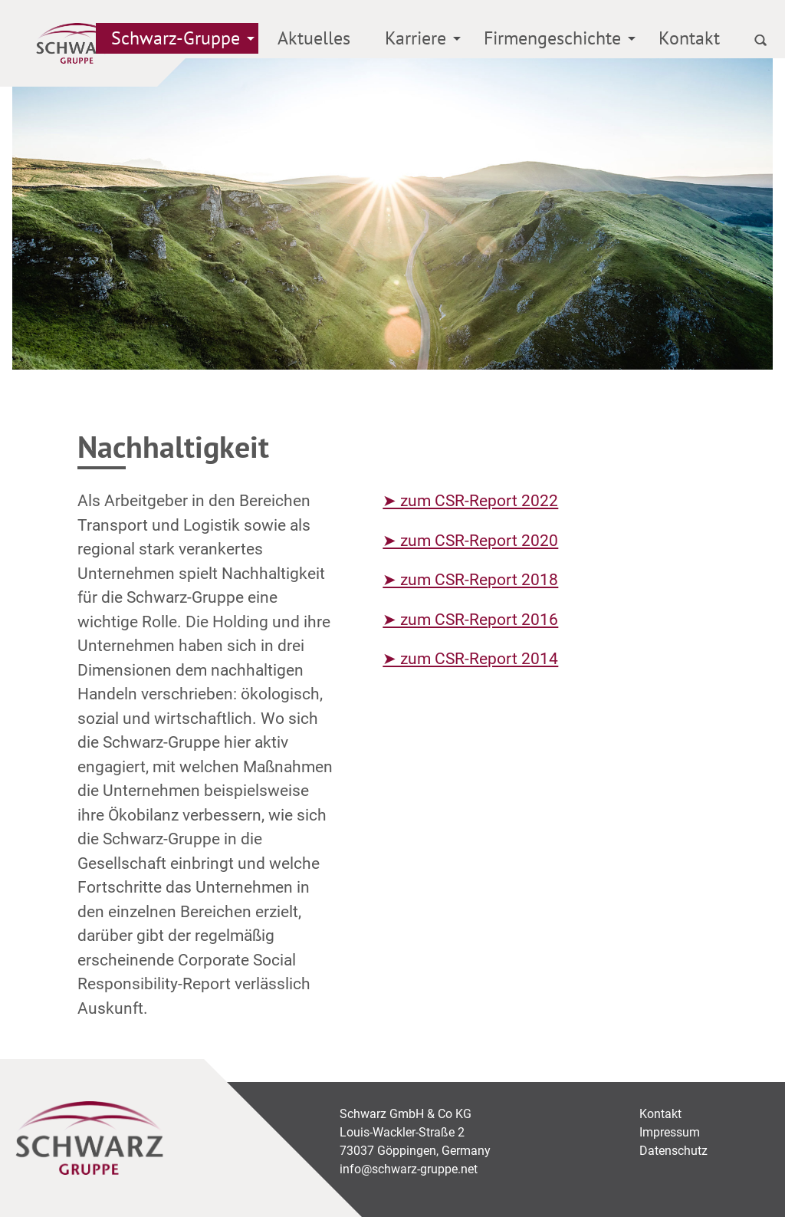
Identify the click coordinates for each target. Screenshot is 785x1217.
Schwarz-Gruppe (175, 38)
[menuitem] (177, 40)
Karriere (415, 38)
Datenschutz (673, 1150)
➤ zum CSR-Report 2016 (470, 619)
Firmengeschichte (552, 38)
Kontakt (689, 38)
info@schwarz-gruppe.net (409, 1169)
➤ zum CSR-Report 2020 (470, 540)
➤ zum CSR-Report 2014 (470, 659)
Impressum (669, 1132)
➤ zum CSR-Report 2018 (470, 580)
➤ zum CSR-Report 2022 (470, 501)
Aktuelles (314, 38)
